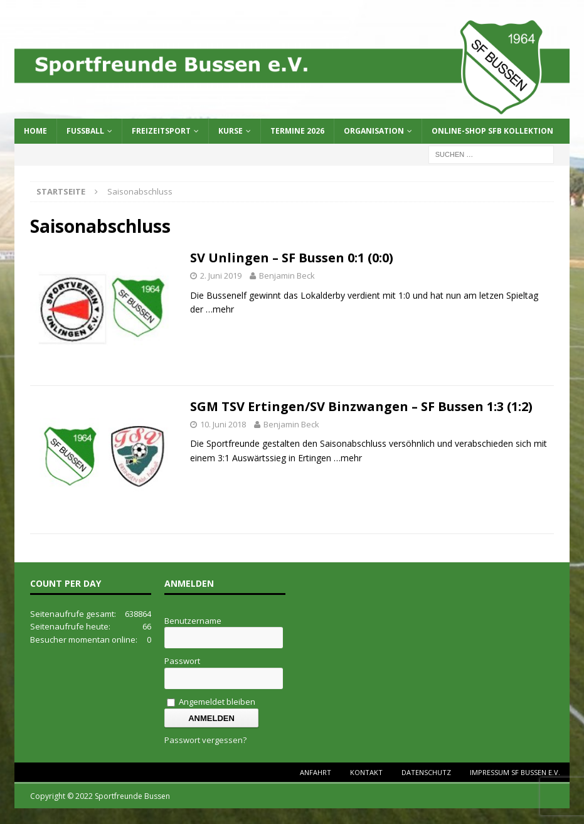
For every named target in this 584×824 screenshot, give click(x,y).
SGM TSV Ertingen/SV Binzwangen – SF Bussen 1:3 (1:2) (361, 406)
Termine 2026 (297, 131)
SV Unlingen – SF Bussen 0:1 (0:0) (291, 257)
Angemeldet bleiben (211, 701)
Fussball (85, 131)
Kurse (230, 131)
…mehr (220, 309)
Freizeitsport (161, 131)
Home (35, 131)
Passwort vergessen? (205, 740)
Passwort (182, 660)
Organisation (374, 131)
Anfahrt (315, 772)
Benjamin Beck (287, 275)
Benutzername (192, 620)
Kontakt (366, 772)
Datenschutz (426, 772)
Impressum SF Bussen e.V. (515, 772)
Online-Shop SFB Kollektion (492, 131)
